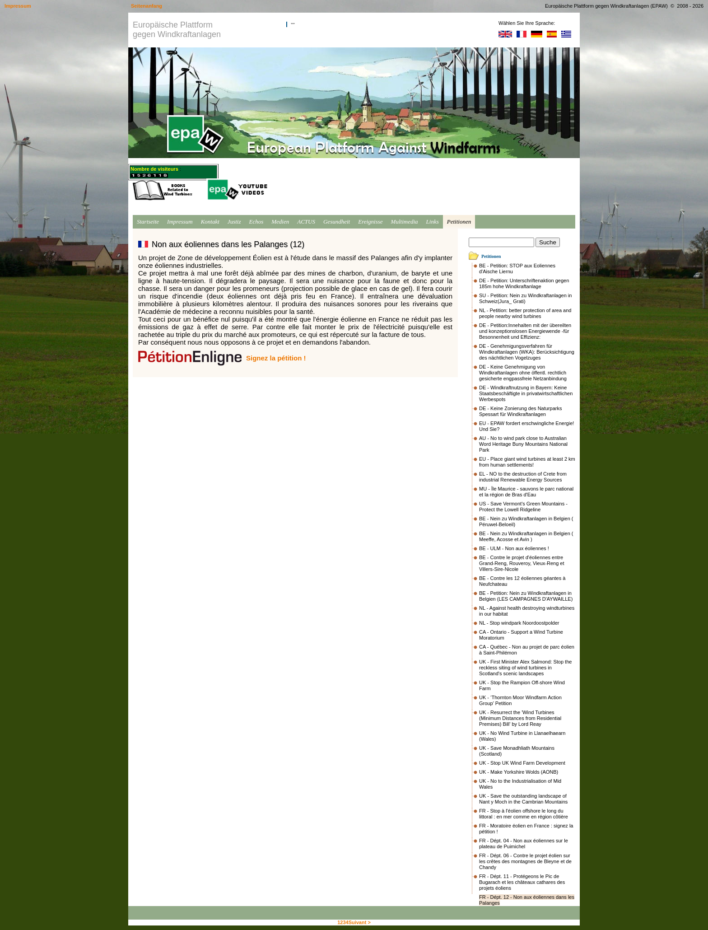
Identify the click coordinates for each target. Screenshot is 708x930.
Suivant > (360, 922)
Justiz (234, 221)
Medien (280, 221)
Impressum (180, 221)
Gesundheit (336, 221)
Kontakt (210, 221)
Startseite (148, 221)
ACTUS (306, 221)
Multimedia (404, 221)
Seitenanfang (146, 6)
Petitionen (459, 221)
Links (432, 221)
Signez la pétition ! (276, 358)
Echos (256, 221)
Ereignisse (370, 221)
